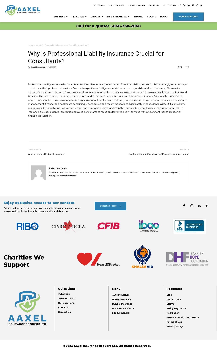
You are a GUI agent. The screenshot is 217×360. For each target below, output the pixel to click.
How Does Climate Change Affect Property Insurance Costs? (158, 154)
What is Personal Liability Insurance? (46, 154)
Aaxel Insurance (38, 67)
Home (30, 45)
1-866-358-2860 (125, 26)
